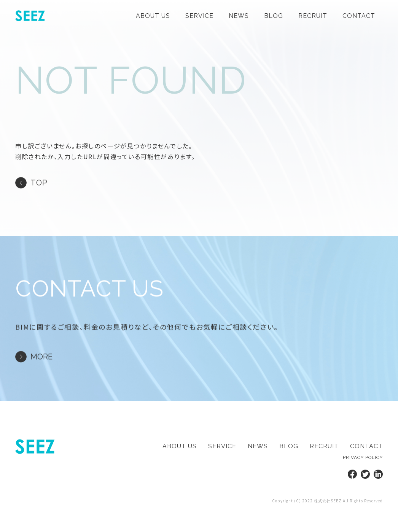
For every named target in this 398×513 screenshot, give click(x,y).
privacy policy (363, 457)
